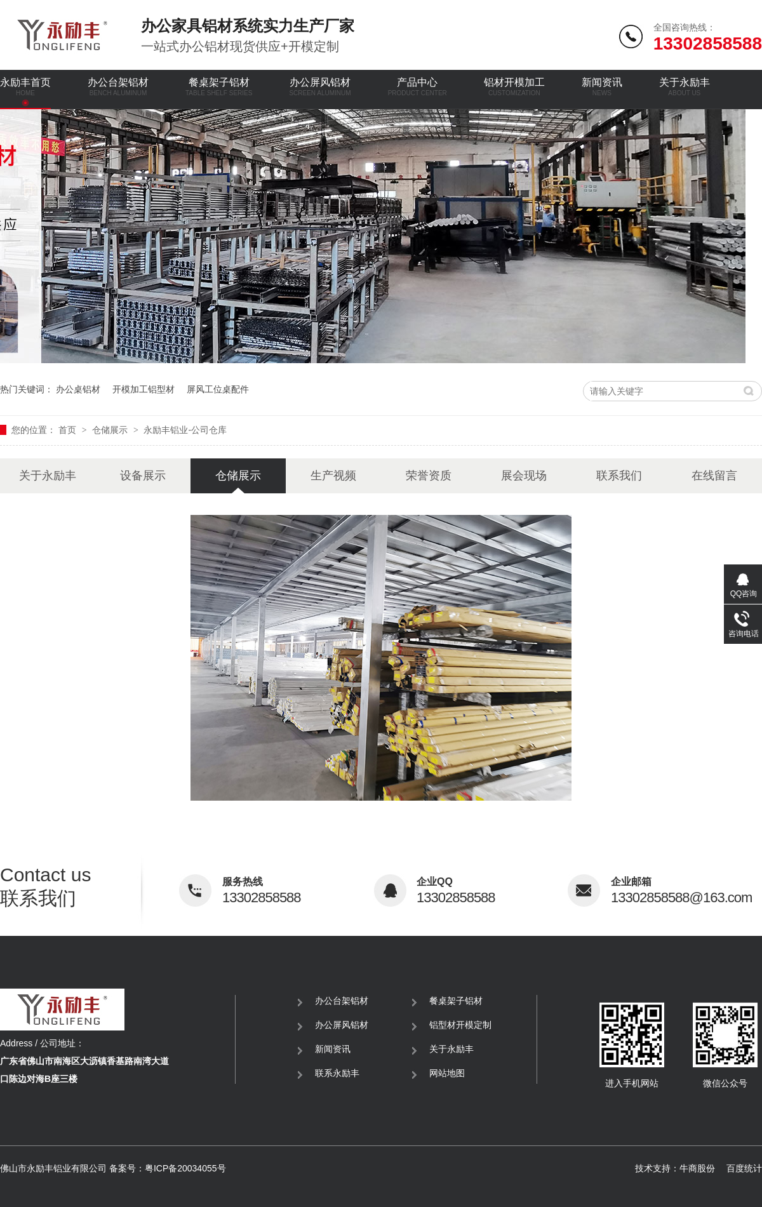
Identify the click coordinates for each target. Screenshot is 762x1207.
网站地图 (447, 1073)
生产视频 (333, 475)
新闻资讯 (602, 87)
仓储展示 (111, 430)
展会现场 (524, 475)
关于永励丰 (684, 87)
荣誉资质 (428, 475)
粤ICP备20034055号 (185, 1168)
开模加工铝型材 (143, 389)
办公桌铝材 (78, 389)
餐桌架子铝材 (218, 87)
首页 (68, 430)
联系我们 (619, 475)
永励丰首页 (25, 87)
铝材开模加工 (514, 87)
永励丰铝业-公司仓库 (185, 430)
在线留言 (714, 475)
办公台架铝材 (118, 87)
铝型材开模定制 (460, 1025)
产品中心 (417, 87)
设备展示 (143, 475)
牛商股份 (697, 1168)
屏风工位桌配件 (218, 389)
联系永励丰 (337, 1073)
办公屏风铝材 (320, 87)
